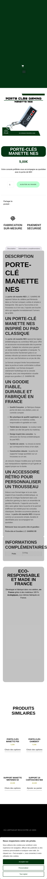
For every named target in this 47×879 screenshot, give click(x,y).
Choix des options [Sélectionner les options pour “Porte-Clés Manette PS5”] (13, 750)
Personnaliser (23, 868)
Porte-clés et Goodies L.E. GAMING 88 (20, 531)
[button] (24, 71)
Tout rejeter (23, 874)
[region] (23, 858)
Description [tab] (11, 248)
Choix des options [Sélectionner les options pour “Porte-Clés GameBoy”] (34, 750)
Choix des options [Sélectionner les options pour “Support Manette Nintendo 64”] (13, 788)
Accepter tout (23, 862)
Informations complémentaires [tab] (29, 248)
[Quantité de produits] (10, 184)
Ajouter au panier (28, 184)
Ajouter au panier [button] (34, 788)
